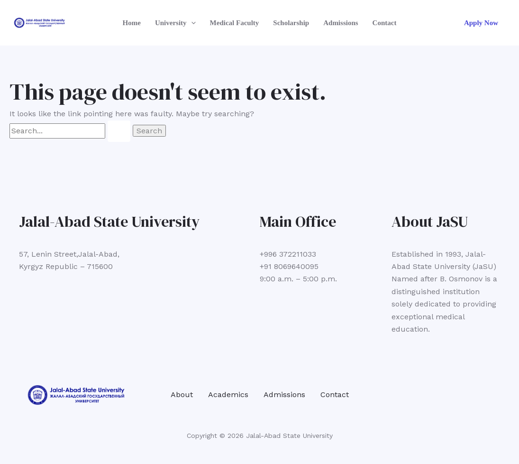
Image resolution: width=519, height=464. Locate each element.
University (175, 23)
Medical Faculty (234, 23)
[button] (481, 23)
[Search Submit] (119, 131)
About (182, 394)
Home (132, 23)
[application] (191, 23)
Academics (228, 394)
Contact (385, 23)
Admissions (340, 23)
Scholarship (291, 23)
